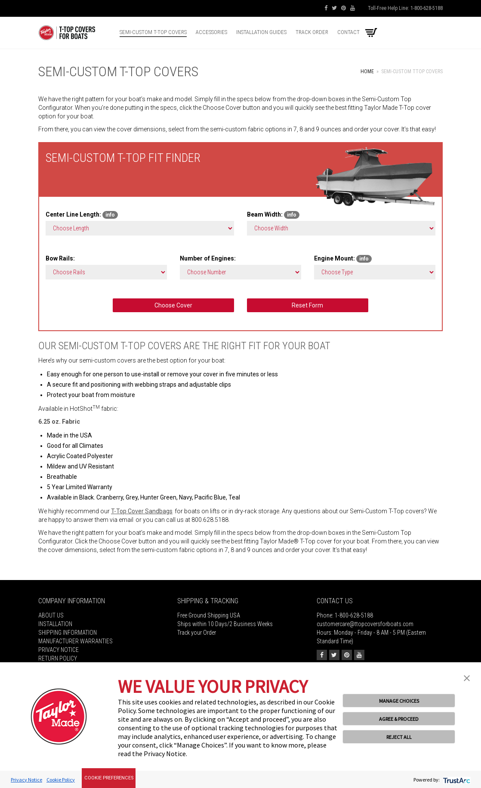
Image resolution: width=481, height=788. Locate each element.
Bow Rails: (60, 258)
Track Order (312, 32)
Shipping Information (67, 632)
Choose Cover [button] (173, 305)
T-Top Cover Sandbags (142, 511)
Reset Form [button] (307, 305)
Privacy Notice (58, 649)
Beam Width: (273, 215)
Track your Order (196, 632)
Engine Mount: (343, 259)
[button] (466, 677)
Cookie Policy (60, 779)
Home (367, 71)
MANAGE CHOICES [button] (399, 701)
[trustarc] (456, 779)
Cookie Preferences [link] (108, 778)
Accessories (211, 32)
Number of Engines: (208, 258)
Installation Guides (261, 32)
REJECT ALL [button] (399, 737)
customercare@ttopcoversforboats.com (365, 623)
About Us (51, 615)
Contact (348, 32)
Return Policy (57, 658)
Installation (55, 623)
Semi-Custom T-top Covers (153, 32)
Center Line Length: (82, 215)
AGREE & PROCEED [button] (399, 719)
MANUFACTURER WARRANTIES (75, 641)
